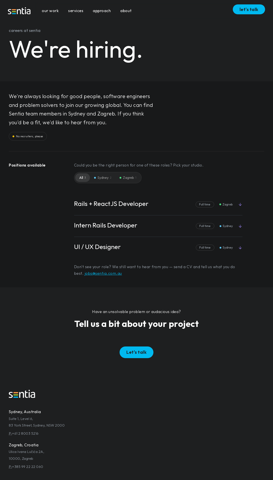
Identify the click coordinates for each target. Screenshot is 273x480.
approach (102, 10)
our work (50, 10)
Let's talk (136, 352)
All (82, 177)
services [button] (75, 10)
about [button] (126, 10)
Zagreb (128, 177)
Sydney (102, 177)
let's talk (249, 9)
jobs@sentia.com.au (103, 273)
